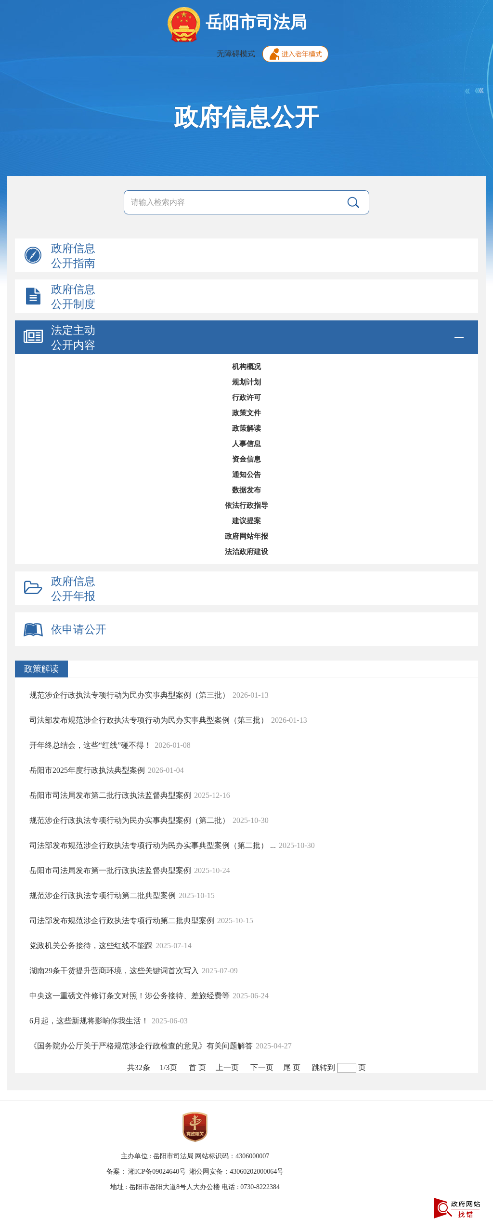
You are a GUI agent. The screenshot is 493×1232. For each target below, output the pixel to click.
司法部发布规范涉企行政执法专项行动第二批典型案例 (121, 920)
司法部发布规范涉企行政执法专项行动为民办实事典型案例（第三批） (148, 720)
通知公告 (246, 474)
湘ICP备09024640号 (157, 1171)
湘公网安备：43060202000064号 (236, 1171)
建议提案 (246, 521)
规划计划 (246, 382)
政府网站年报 (246, 536)
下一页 (261, 1067)
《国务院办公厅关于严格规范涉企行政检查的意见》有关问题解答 (141, 1046)
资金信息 (246, 459)
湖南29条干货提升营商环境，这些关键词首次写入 (114, 971)
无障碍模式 (236, 54)
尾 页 (291, 1067)
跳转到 (323, 1067)
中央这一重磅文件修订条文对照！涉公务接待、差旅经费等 (129, 996)
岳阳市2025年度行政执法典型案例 (87, 770)
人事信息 (246, 444)
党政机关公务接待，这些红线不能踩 (91, 945)
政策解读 (246, 428)
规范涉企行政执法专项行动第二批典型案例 (102, 895)
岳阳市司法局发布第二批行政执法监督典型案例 (110, 795)
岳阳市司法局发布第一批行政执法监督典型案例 (110, 870)
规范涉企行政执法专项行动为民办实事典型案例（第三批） (129, 695)
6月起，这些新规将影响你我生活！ (89, 1021)
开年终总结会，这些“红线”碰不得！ (90, 745)
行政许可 (246, 397)
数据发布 (246, 490)
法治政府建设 (246, 552)
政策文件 (246, 413)
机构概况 (246, 367)
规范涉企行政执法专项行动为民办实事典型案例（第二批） (129, 820)
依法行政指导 (246, 505)
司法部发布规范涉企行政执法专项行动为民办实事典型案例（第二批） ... (152, 845)
